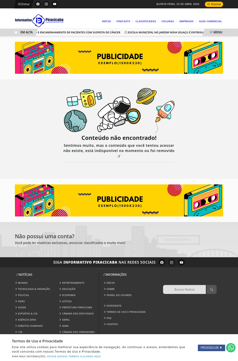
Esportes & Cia (26, 313)
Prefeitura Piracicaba (75, 307)
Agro (20, 301)
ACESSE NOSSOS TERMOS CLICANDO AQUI (74, 356)
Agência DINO (25, 319)
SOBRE (109, 289)
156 (18, 332)
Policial (22, 295)
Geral (64, 319)
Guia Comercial (210, 21)
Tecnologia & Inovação (32, 289)
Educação (67, 289)
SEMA (64, 325)
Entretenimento (71, 282)
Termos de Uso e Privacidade (125, 312)
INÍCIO (109, 282)
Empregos (188, 21)
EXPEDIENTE (113, 305)
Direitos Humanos (29, 325)
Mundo (21, 282)
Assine (214, 4)
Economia (67, 295)
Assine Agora (178, 239)
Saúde (20, 307)
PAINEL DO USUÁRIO (118, 295)
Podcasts (125, 21)
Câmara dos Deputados (76, 313)
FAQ (108, 318)
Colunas (169, 21)
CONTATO (111, 324)
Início (108, 21)
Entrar (23, 4)
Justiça (65, 301)
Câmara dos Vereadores (77, 332)
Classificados (147, 21)
